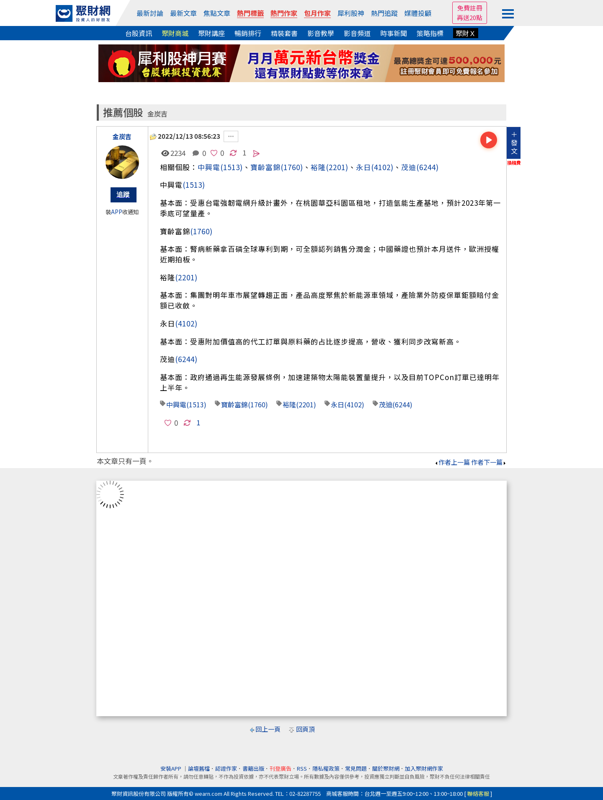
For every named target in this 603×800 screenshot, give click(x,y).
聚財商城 (175, 33)
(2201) (337, 167)
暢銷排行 (247, 33)
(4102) (382, 167)
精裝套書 (284, 33)
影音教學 (320, 33)
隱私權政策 (326, 768)
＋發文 (514, 142)
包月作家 (317, 13)
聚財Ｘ (466, 33)
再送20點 (469, 17)
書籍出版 (253, 768)
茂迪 (408, 167)
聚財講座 (211, 33)
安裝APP (171, 768)
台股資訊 (138, 33)
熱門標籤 (250, 13)
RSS (302, 768)
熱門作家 (284, 13)
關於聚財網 (385, 768)
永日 (363, 167)
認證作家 (226, 768)
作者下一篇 (489, 462)
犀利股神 (351, 13)
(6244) (427, 167)
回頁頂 (305, 729)
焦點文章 (217, 13)
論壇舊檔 (199, 768)
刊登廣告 (280, 768)
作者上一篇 (452, 462)
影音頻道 (357, 33)
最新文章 (183, 13)
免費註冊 (469, 7)
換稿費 (514, 162)
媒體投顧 (418, 13)
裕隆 (318, 167)
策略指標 (430, 33)
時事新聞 (393, 33)
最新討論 (150, 13)
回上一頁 (268, 729)
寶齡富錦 (265, 167)
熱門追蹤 (384, 13)
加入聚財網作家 (424, 768)
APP (116, 212)
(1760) (292, 167)
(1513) (231, 167)
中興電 (209, 167)
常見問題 (356, 768)
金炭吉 (157, 114)
